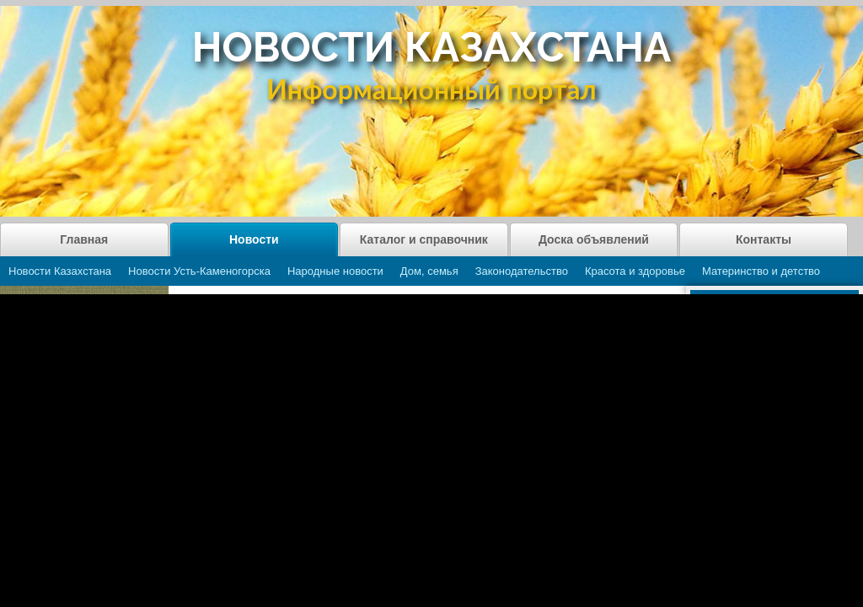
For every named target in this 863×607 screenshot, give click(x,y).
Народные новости (335, 271)
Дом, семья (429, 271)
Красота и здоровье (635, 271)
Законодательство (521, 271)
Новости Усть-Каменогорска (199, 271)
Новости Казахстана (59, 271)
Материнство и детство (761, 271)
